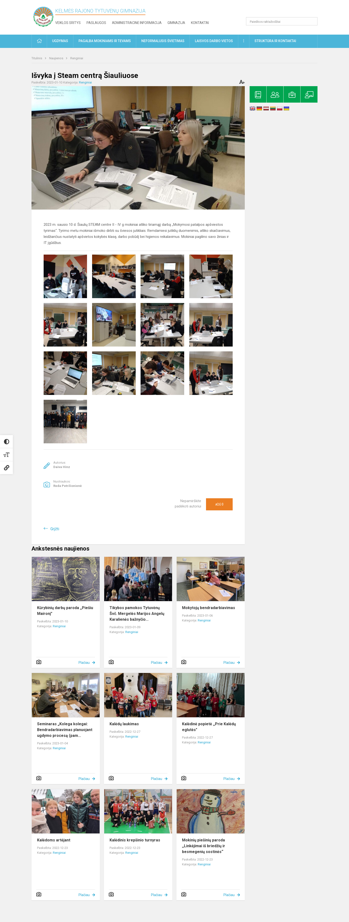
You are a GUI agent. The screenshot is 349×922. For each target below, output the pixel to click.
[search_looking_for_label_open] (312, 21)
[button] (284, 10)
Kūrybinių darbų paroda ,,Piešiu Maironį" (65, 610)
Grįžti (54, 529)
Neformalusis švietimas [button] (162, 41)
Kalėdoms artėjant (53, 840)
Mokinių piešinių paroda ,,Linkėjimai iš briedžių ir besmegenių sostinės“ (203, 846)
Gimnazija (176, 23)
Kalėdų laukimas (124, 724)
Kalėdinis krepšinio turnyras (135, 840)
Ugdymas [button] (60, 41)
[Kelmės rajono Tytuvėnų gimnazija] (43, 16)
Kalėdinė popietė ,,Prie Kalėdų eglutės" (209, 727)
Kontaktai (200, 23)
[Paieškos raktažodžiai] (281, 21)
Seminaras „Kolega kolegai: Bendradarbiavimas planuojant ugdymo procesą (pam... (64, 730)
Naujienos (56, 58)
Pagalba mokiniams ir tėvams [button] (105, 41)
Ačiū (219, 504)
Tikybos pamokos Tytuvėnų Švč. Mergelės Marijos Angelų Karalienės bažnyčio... (137, 613)
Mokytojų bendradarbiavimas (208, 607)
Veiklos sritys (68, 23)
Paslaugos (96, 23)
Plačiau (84, 663)
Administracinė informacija (137, 23)
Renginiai (76, 58)
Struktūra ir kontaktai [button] (275, 41)
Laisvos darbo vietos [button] (214, 41)
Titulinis (37, 58)
